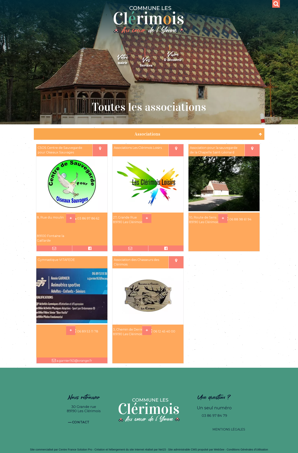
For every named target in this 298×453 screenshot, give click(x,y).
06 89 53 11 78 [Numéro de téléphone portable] (87, 331)
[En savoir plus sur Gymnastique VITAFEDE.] (70, 330)
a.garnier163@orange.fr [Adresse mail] (74, 361)
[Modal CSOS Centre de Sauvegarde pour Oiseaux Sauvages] (71, 210)
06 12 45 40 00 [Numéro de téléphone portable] (164, 331)
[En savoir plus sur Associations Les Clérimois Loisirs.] (146, 218)
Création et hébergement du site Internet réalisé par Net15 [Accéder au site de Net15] (130, 449)
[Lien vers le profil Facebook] (89, 248)
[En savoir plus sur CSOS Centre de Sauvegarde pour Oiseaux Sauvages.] (70, 218)
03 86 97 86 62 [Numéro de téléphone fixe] (88, 218)
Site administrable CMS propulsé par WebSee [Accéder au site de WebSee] (196, 449)
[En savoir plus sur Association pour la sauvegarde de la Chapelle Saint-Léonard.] (222, 218)
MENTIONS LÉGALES (229, 429)
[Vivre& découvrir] (172, 56)
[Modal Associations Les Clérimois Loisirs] (147, 210)
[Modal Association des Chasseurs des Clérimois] (147, 322)
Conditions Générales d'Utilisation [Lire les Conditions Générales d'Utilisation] (247, 449)
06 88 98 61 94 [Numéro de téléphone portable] (240, 219)
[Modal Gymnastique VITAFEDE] (71, 322)
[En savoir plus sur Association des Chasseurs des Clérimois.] (146, 330)
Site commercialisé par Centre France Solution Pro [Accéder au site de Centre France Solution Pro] (61, 449)
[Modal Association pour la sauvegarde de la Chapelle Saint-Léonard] (224, 210)
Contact (81, 422)
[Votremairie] (122, 59)
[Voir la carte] (99, 150)
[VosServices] (146, 60)
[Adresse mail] (54, 248)
